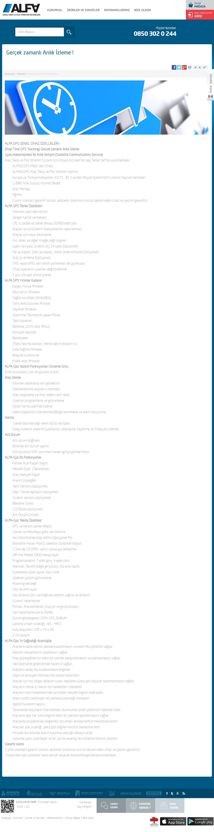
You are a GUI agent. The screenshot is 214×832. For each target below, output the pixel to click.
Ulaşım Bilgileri (84, 806)
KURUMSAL (54, 10)
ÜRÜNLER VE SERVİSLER (83, 10)
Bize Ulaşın (88, 818)
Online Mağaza (73, 818)
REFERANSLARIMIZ (117, 10)
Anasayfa (9, 73)
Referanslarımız (55, 818)
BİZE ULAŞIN (142, 10)
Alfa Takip (21, 10)
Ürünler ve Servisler (35, 818)
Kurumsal (18, 818)
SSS (27, 806)
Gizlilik (20, 806)
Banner (22, 73)
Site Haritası (85, 802)
